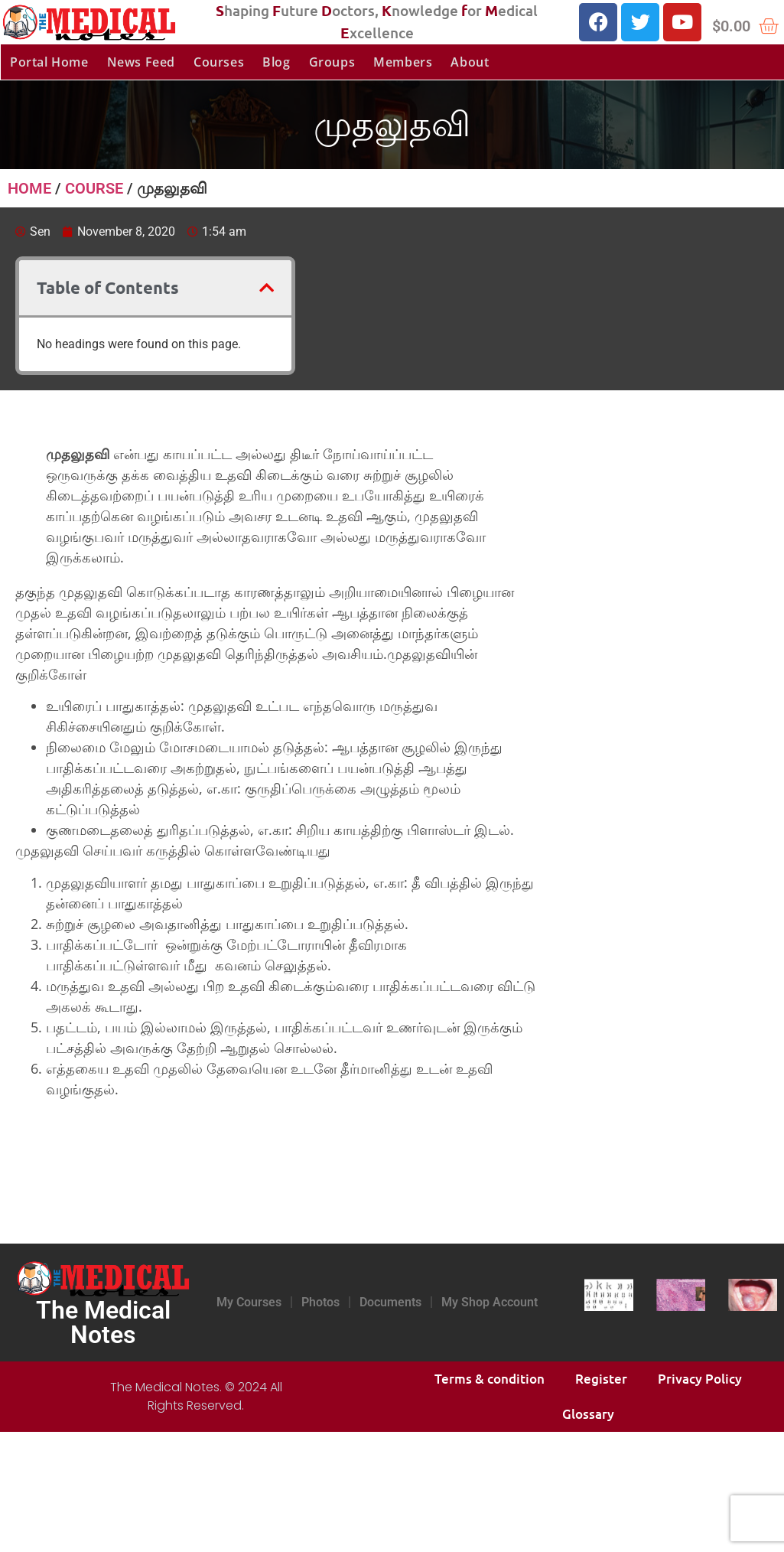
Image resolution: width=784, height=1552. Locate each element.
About (470, 62)
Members (402, 62)
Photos (320, 1302)
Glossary (588, 1414)
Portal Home (49, 62)
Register (601, 1378)
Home (29, 188)
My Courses (248, 1302)
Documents (390, 1302)
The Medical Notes (103, 1322)
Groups (332, 62)
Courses (219, 62)
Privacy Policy (700, 1378)
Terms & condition (489, 1378)
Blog (276, 62)
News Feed (141, 62)
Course (94, 188)
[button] (266, 287)
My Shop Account (489, 1302)
